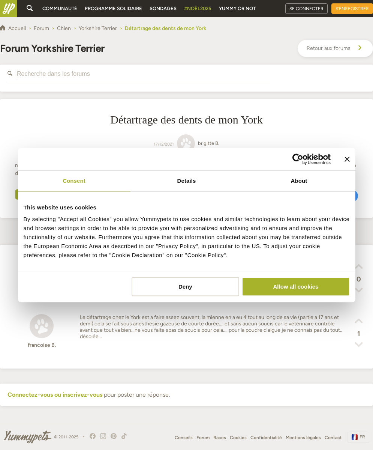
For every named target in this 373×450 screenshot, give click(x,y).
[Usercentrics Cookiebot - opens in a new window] (298, 159)
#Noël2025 (197, 8)
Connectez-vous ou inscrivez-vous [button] (54, 394)
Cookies (238, 437)
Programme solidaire (113, 8)
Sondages (163, 8)
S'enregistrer (352, 8)
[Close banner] (347, 159)
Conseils (184, 437)
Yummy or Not (237, 8)
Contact (333, 437)
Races (219, 437)
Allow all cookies (296, 286)
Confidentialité (266, 437)
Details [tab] (186, 181)
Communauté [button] (59, 8)
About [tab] (299, 181)
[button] (359, 267)
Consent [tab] (74, 181)
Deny (185, 286)
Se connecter (306, 8)
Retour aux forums (335, 48)
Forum (203, 437)
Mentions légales (303, 437)
